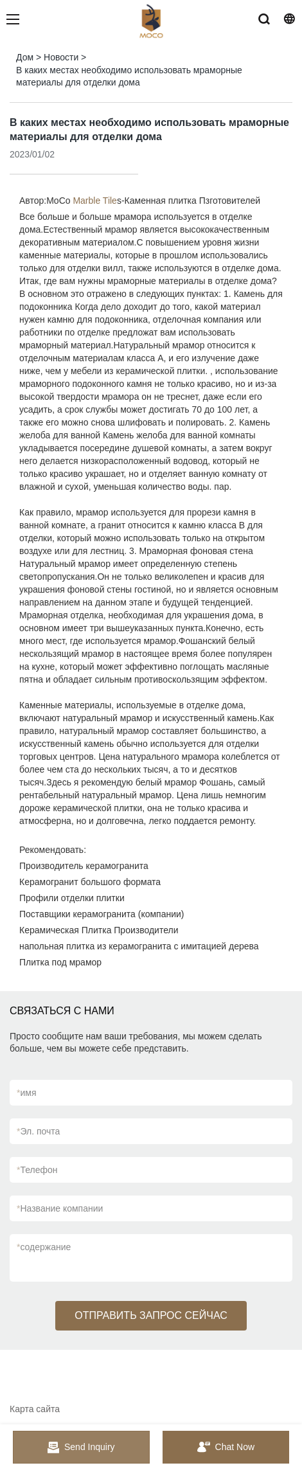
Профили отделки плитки (72, 898)
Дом (24, 57)
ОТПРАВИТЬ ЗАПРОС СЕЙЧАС (151, 1315)
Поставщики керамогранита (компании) (101, 914)
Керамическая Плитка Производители (99, 930)
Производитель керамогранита (83, 866)
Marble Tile (94, 200)
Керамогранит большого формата (90, 882)
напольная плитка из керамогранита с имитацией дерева (139, 946)
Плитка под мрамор (60, 962)
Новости (61, 57)
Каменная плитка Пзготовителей (193, 200)
